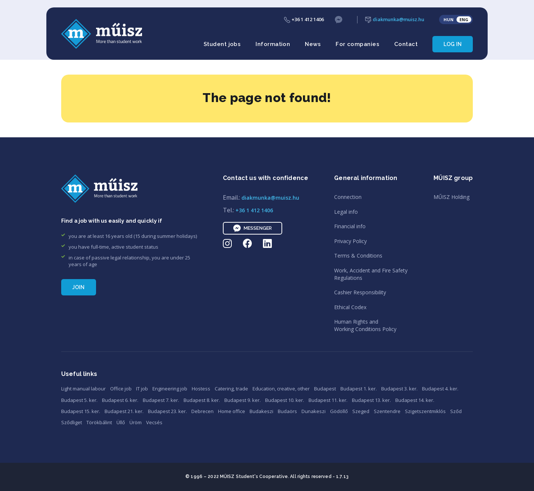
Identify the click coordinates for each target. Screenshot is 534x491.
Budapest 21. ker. (124, 411)
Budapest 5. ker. (79, 400)
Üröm (135, 422)
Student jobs (222, 44)
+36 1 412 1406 (304, 19)
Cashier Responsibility (360, 292)
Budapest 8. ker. (202, 400)
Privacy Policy (350, 241)
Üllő (120, 422)
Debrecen (202, 411)
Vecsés (154, 422)
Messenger (252, 228)
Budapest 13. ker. (371, 400)
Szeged (360, 411)
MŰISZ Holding (451, 196)
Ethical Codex (350, 307)
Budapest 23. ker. (167, 411)
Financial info (350, 226)
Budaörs (287, 411)
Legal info (346, 211)
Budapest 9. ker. (242, 400)
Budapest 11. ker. (328, 400)
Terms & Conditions (358, 255)
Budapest (325, 388)
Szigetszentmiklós (425, 411)
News (313, 44)
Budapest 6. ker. (120, 400)
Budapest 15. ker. (80, 411)
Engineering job (169, 388)
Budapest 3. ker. (399, 388)
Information (273, 44)
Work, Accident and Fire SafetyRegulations (371, 274)
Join (78, 287)
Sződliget (71, 422)
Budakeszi (261, 411)
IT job (142, 388)
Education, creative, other (281, 388)
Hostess (201, 388)
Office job (121, 388)
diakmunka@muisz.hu (394, 19)
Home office (231, 411)
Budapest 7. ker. (161, 400)
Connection (348, 196)
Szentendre (387, 411)
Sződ (456, 411)
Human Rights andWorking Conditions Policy (365, 325)
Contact (406, 44)
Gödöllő (339, 411)
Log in (453, 44)
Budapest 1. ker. (358, 388)
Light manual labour (83, 388)
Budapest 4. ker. (440, 388)
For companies (357, 44)
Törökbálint (99, 422)
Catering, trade (231, 388)
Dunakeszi (313, 411)
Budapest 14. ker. (414, 400)
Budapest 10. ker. (284, 400)
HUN (449, 19)
